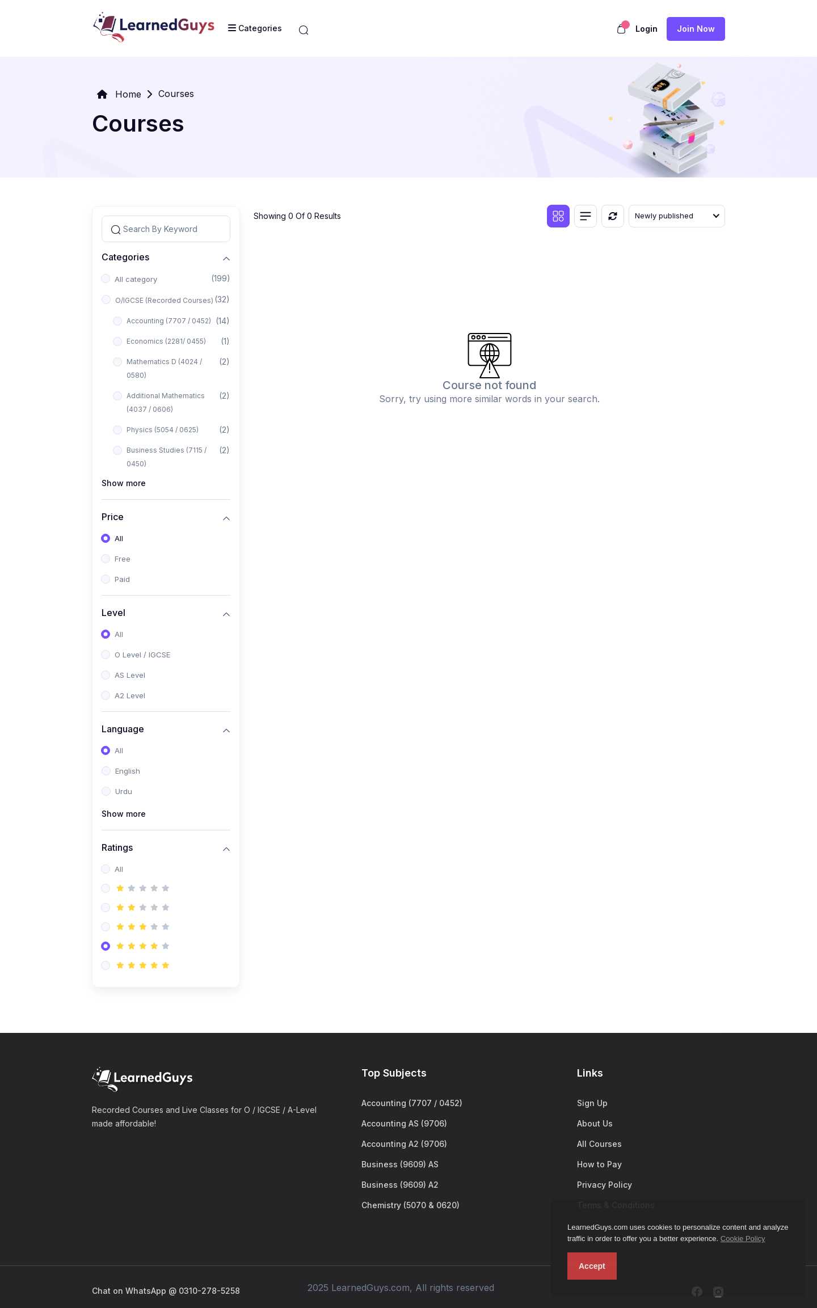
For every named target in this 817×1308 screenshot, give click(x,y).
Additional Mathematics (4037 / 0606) (166, 402)
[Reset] (612, 216)
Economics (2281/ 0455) (166, 341)
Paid (122, 579)
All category (136, 279)
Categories (125, 256)
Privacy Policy (604, 1184)
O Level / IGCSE (142, 654)
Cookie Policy (743, 1238)
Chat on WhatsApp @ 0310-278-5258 (166, 1291)
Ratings (117, 847)
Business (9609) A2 (400, 1184)
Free (122, 558)
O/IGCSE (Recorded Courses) (164, 300)
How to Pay (599, 1164)
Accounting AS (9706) (404, 1123)
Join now (696, 28)
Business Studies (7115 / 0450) (167, 457)
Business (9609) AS (400, 1164)
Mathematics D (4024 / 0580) (164, 368)
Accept (592, 1266)
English (127, 770)
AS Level (130, 675)
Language (123, 728)
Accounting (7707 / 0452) (169, 321)
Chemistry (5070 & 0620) (410, 1205)
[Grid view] (558, 216)
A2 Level (130, 695)
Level (113, 612)
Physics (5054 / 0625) (163, 429)
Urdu (123, 791)
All (119, 538)
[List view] (585, 216)
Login (646, 28)
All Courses (599, 1144)
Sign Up (592, 1103)
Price (113, 516)
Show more (124, 483)
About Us (595, 1123)
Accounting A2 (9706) (404, 1144)
